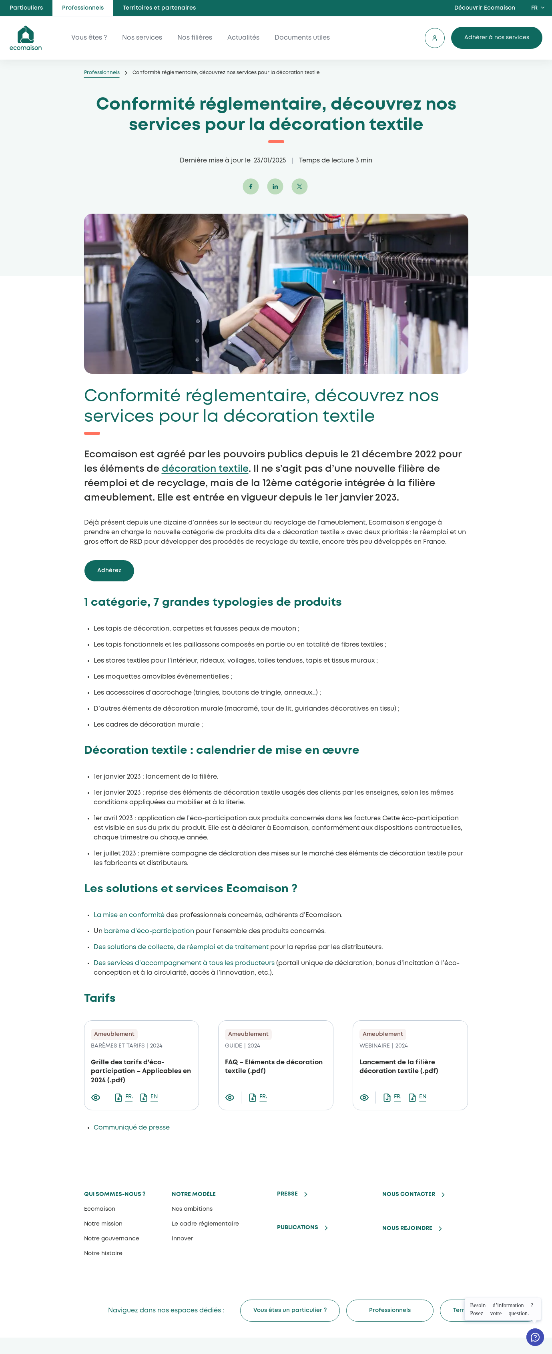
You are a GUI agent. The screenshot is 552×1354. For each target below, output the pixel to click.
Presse (287, 1194)
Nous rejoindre (407, 1228)
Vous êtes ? (89, 38)
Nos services (142, 38)
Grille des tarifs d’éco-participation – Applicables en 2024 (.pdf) (141, 1072)
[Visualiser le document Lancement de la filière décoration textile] (367, 1098)
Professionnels (83, 8)
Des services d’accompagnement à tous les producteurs (184, 963)
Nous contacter (408, 1194)
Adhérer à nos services (496, 37)
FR (534, 8)
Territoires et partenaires (159, 8)
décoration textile (205, 469)
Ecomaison (99, 1209)
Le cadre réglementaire (205, 1224)
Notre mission (103, 1224)
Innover (182, 1238)
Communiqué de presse (132, 1128)
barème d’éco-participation (149, 931)
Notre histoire (103, 1253)
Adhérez (109, 570)
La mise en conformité (129, 915)
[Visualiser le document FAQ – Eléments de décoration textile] (233, 1098)
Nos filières (194, 38)
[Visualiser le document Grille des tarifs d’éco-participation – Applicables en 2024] (99, 1098)
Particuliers (26, 8)
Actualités (243, 38)
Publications (297, 1227)
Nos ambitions (192, 1209)
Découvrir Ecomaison (484, 8)
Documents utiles (302, 38)
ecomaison (26, 38)
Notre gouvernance (111, 1238)
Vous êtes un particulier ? (290, 1310)
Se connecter (435, 38)
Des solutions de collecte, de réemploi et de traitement (181, 947)
